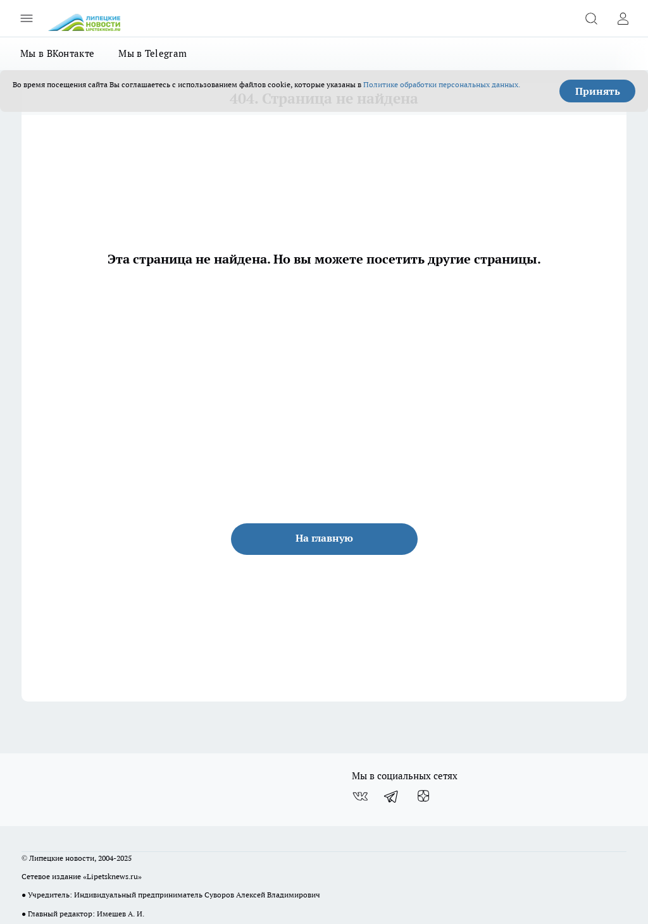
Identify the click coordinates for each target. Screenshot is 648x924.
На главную (324, 538)
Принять (597, 91)
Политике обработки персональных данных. (441, 84)
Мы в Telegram (152, 53)
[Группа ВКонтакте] (360, 796)
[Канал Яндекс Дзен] (423, 796)
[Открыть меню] (26, 18)
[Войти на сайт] (622, 18)
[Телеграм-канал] (392, 796)
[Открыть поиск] (591, 18)
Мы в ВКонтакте (57, 53)
